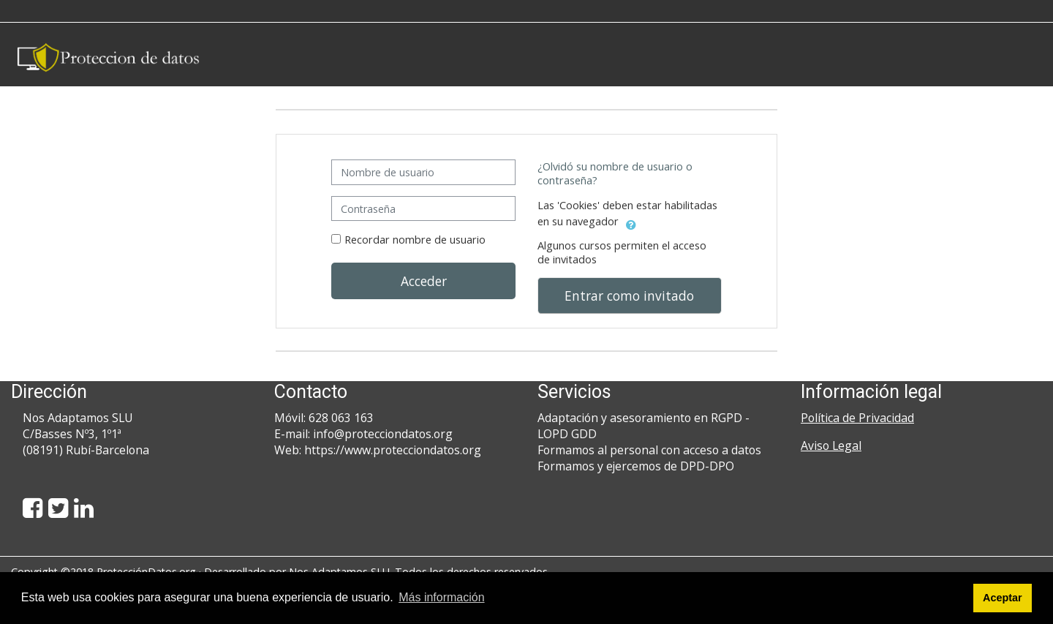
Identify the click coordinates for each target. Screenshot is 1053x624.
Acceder (424, 281)
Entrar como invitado (629, 295)
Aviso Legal (831, 445)
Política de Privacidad (857, 418)
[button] (631, 222)
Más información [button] (441, 597)
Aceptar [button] (1002, 598)
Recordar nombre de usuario (415, 240)
